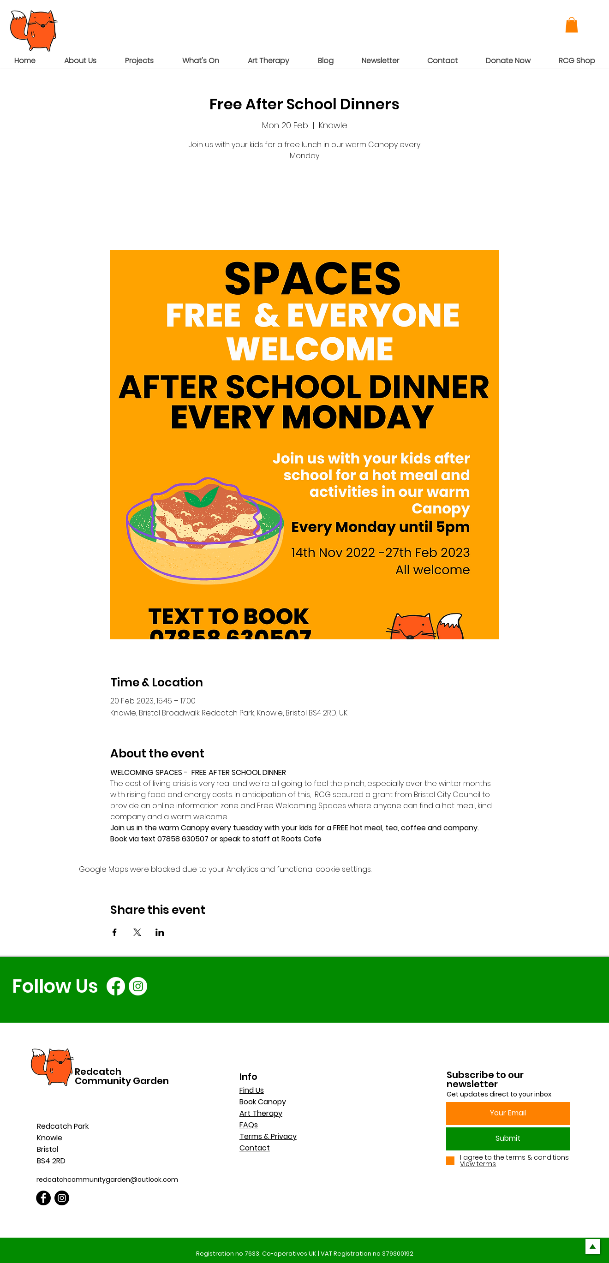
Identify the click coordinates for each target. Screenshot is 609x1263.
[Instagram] (138, 986)
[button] (571, 24)
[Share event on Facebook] (114, 932)
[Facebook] (116, 986)
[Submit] (508, 1138)
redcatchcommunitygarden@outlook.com (107, 1179)
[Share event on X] (137, 932)
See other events (305, 207)
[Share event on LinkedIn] (159, 932)
